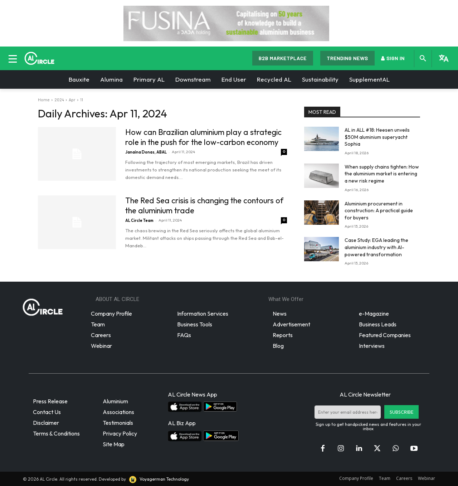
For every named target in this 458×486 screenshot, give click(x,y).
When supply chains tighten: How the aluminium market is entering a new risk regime (382, 174)
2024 (59, 99)
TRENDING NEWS (347, 58)
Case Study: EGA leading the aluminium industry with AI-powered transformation (376, 247)
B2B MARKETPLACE (283, 58)
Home (44, 99)
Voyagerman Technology (158, 479)
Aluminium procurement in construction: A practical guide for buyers (379, 210)
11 (81, 99)
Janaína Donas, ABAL (146, 152)
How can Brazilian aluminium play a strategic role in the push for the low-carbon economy (203, 137)
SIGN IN (393, 58)
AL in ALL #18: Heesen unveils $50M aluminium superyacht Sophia (377, 137)
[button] (423, 58)
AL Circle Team (139, 220)
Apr (72, 99)
